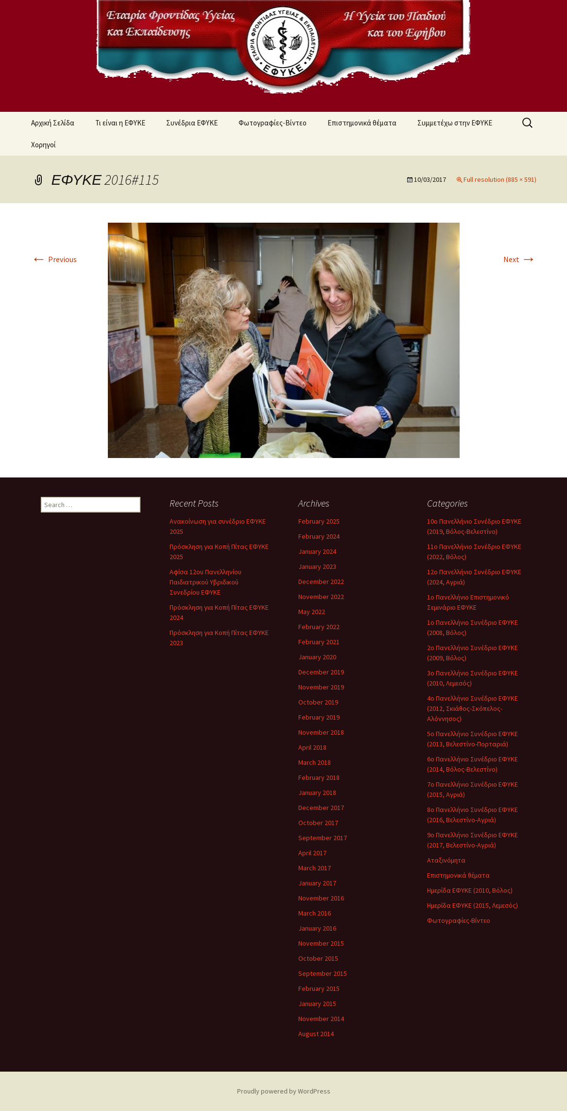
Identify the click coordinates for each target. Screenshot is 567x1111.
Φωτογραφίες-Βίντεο (273, 122)
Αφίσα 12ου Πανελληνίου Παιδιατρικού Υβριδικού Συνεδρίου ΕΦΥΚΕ (205, 582)
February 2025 (319, 521)
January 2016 (317, 928)
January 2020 (317, 656)
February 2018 (319, 777)
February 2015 (319, 988)
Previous (54, 259)
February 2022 (319, 626)
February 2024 (319, 536)
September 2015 (322, 973)
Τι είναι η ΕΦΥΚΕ (120, 122)
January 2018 (317, 792)
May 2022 (311, 611)
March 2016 (314, 913)
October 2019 (318, 702)
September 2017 (322, 837)
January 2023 (317, 566)
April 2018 (312, 747)
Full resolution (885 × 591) (500, 179)
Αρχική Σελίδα (52, 122)
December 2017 (321, 807)
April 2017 (312, 852)
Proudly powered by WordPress (283, 1091)
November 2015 (321, 943)
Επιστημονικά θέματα (361, 122)
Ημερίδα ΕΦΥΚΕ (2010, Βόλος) (470, 890)
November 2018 (321, 732)
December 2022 (321, 581)
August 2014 (316, 1033)
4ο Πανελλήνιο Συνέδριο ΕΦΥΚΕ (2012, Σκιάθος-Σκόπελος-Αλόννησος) (472, 708)
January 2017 (317, 883)
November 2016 (321, 898)
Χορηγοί (43, 144)
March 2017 (314, 868)
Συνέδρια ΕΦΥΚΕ (192, 122)
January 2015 (317, 1003)
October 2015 (318, 958)
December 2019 (321, 672)
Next (519, 259)
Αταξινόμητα (446, 860)
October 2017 (318, 822)
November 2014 (321, 1018)
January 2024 (317, 551)
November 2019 (321, 687)
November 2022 (321, 596)
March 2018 (314, 762)
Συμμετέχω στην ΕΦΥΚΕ (454, 122)
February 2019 (319, 717)
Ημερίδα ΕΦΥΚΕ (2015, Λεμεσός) (472, 905)
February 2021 (319, 641)
